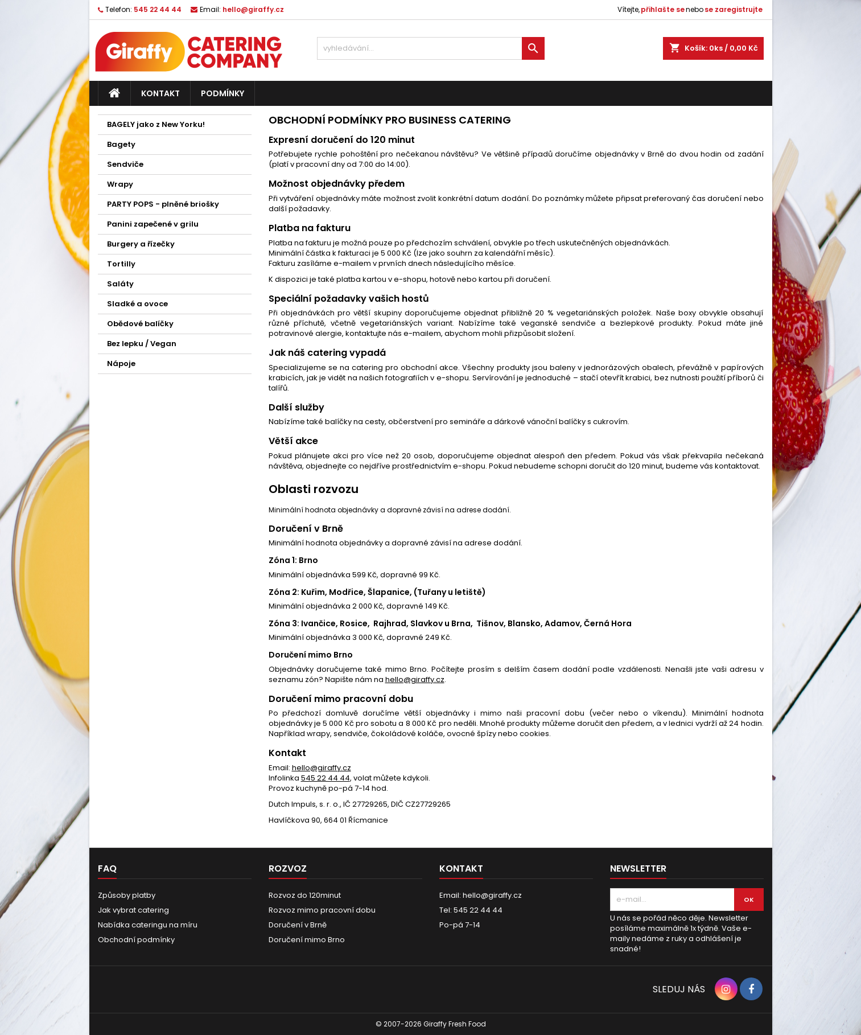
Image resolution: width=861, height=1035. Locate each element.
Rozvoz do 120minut (305, 895)
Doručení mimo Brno (307, 939)
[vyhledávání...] (431, 48)
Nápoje (121, 363)
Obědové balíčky (140, 323)
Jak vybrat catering (133, 910)
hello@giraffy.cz (253, 9)
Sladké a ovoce (137, 303)
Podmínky (222, 93)
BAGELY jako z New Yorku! (156, 124)
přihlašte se (663, 9)
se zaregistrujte (734, 9)
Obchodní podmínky (136, 939)
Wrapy (120, 184)
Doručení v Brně (298, 924)
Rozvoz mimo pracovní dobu (322, 910)
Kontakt (160, 93)
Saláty (120, 283)
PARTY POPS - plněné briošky (163, 204)
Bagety (121, 144)
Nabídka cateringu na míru (147, 924)
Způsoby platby (126, 895)
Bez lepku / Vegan (141, 343)
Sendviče (125, 164)
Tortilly (121, 263)
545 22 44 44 (158, 9)
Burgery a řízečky (141, 244)
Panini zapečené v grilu (153, 224)
